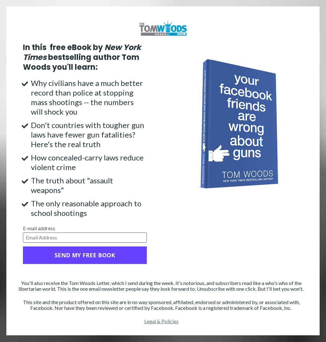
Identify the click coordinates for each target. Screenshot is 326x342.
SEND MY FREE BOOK (84, 255)
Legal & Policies (161, 321)
